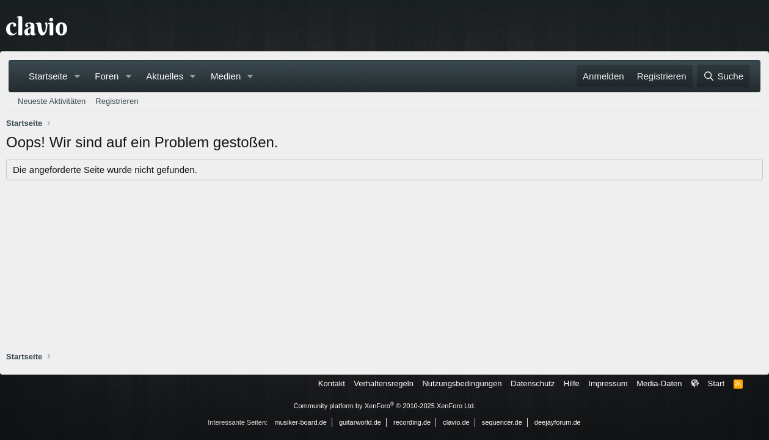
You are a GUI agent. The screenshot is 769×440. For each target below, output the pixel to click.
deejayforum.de (557, 422)
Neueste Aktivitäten (52, 101)
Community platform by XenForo (385, 405)
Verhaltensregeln (384, 383)
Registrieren (116, 101)
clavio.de (456, 422)
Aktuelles (164, 76)
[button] (77, 76)
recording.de (412, 422)
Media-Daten (659, 383)
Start (716, 383)
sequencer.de (502, 422)
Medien (226, 76)
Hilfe (572, 383)
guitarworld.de (360, 422)
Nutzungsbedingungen (461, 383)
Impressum (607, 383)
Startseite (48, 76)
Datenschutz (533, 383)
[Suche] (723, 76)
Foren (106, 76)
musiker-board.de (300, 422)
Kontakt (331, 383)
